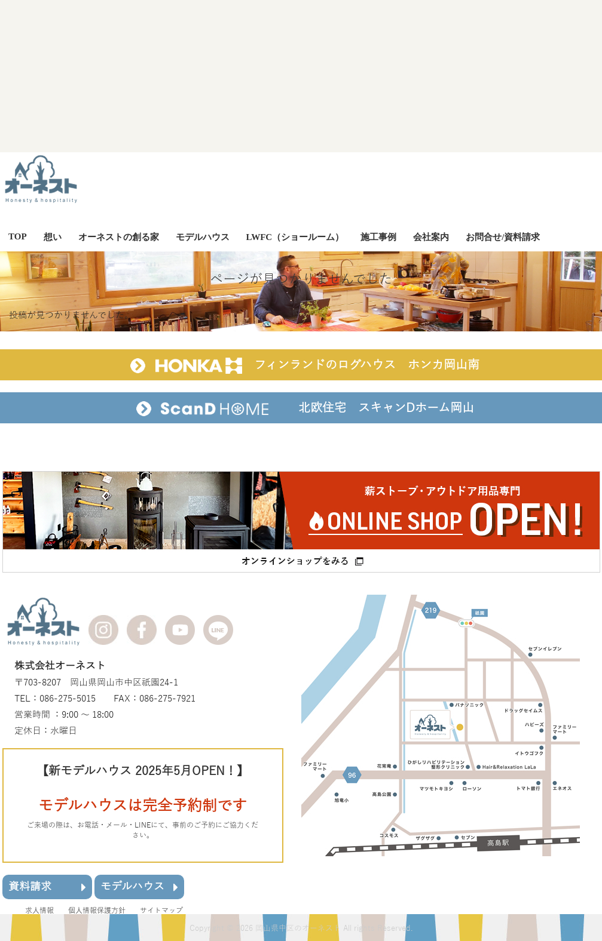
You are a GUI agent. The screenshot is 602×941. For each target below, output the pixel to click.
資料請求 (47, 886)
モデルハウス (139, 886)
